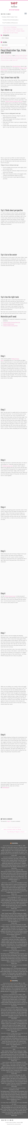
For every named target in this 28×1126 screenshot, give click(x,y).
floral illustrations (19, 57)
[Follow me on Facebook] (4, 14)
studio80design (5, 787)
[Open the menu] (25, 14)
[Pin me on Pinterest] (10, 14)
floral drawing (4, 57)
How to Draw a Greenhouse (10, 27)
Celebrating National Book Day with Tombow (10, 910)
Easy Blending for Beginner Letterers (16, 832)
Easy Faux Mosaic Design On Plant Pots (10, 845)
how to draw (3, 58)
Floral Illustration (11, 57)
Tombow (3, 60)
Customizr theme (17, 1124)
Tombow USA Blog (15, 843)
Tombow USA (14, 60)
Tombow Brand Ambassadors (10, 20)
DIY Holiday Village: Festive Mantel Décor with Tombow (11, 965)
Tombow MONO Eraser (8, 324)
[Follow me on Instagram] (6, 14)
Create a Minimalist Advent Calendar (9, 924)
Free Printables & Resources (10, 23)
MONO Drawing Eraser (10, 596)
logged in (9, 821)
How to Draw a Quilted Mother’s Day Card (11, 857)
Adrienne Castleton (19, 55)
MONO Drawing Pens (8, 466)
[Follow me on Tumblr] (7, 14)
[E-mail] (1, 14)
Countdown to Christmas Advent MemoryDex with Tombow (14, 950)
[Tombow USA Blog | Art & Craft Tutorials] (14, 4)
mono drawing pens (16, 58)
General (10, 55)
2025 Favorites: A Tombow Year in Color (13, 29)
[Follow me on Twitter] (3, 14)
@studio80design (17, 66)
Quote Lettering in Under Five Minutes (11, 829)
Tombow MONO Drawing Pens (10, 325)
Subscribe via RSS (6, 48)
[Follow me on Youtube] (8, 14)
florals (24, 57)
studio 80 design (23, 58)
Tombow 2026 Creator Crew (9, 17)
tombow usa (8, 60)
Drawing (25, 55)
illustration (9, 58)
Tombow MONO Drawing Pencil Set (14, 101)
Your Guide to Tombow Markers (9, 937)
